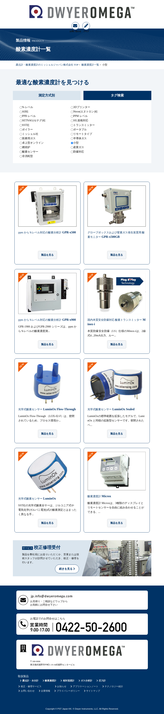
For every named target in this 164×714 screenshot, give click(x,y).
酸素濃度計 (49, 680)
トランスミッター (84, 125)
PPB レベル (29, 115)
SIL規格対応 (80, 120)
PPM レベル (80, 115)
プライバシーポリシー (67, 691)
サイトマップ (91, 691)
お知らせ (60, 686)
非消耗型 (27, 156)
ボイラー (27, 129)
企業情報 (44, 691)
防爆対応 (78, 151)
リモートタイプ (82, 133)
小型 (76, 142)
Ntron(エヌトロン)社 (85, 111)
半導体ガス (80, 138)
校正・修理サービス (30, 686)
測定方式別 (46, 95)
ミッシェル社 (30, 133)
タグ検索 (117, 95)
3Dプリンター (81, 107)
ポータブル (80, 129)
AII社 (25, 111)
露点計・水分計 (28, 680)
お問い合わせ (26, 691)
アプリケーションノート (84, 686)
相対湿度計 (67, 680)
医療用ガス (29, 138)
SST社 (26, 125)
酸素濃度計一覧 (90, 64)
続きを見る (67, 568)
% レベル (27, 107)
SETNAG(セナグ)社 (34, 120)
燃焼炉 (26, 147)
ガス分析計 (85, 680)
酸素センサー (30, 151)
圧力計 (101, 680)
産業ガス (78, 147)
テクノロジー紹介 (112, 686)
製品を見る (47, 254)
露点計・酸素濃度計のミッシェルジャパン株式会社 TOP (47, 64)
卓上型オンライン (33, 142)
